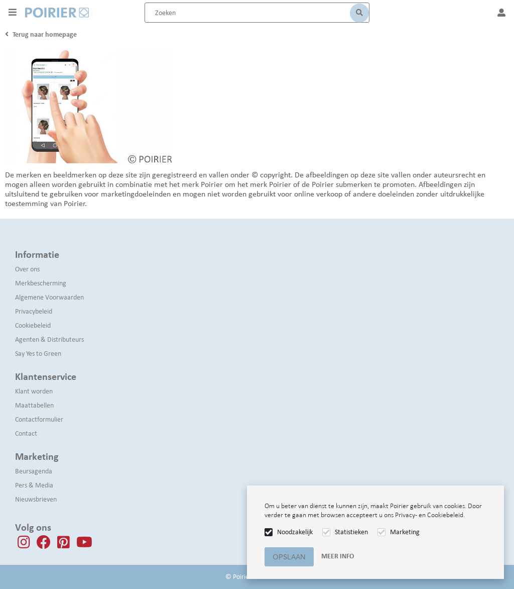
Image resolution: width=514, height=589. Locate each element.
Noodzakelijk (295, 532)
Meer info (337, 556)
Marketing (405, 532)
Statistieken (351, 532)
